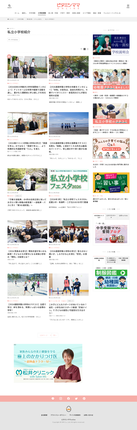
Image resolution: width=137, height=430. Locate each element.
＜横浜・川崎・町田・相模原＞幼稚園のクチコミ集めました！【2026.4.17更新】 (110, 97)
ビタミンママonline (69, 419)
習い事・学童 (53, 13)
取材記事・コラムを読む (34, 19)
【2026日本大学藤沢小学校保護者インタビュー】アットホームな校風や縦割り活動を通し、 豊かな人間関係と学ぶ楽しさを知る (26, 90)
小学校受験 (42, 13)
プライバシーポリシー (58, 415)
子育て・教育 (65, 13)
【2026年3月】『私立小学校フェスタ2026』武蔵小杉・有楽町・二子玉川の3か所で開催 (68, 200)
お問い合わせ (88, 415)
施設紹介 (12, 196)
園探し (24, 13)
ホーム (17, 13)
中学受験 (32, 13)
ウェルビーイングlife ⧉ (111, 13)
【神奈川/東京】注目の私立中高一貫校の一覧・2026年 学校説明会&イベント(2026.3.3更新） (111, 62)
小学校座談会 (14, 39)
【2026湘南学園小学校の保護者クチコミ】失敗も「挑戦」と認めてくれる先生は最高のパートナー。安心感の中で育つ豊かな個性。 (68, 147)
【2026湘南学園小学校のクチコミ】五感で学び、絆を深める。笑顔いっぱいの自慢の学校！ (26, 307)
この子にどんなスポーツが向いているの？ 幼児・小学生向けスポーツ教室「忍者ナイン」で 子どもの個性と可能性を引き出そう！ (68, 308)
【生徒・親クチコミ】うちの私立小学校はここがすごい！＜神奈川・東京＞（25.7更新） (110, 131)
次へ (54, 335)
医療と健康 (76, 13)
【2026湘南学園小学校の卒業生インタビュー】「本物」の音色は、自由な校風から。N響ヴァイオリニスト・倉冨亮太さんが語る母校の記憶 (68, 91)
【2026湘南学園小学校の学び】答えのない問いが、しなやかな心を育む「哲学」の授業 (68, 254)
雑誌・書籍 (97, 13)
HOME (11, 19)
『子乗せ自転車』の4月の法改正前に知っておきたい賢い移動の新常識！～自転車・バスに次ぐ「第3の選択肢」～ (27, 202)
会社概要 (44, 415)
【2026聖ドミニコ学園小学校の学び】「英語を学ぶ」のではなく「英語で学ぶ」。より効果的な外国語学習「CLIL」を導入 (27, 146)
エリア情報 (87, 13)
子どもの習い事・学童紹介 (58, 301)
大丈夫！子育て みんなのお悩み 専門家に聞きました (111, 166)
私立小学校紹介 (50, 19)
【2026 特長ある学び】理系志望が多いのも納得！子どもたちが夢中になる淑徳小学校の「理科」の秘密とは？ (26, 254)
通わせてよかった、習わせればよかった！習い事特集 (110, 200)
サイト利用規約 (75, 415)
